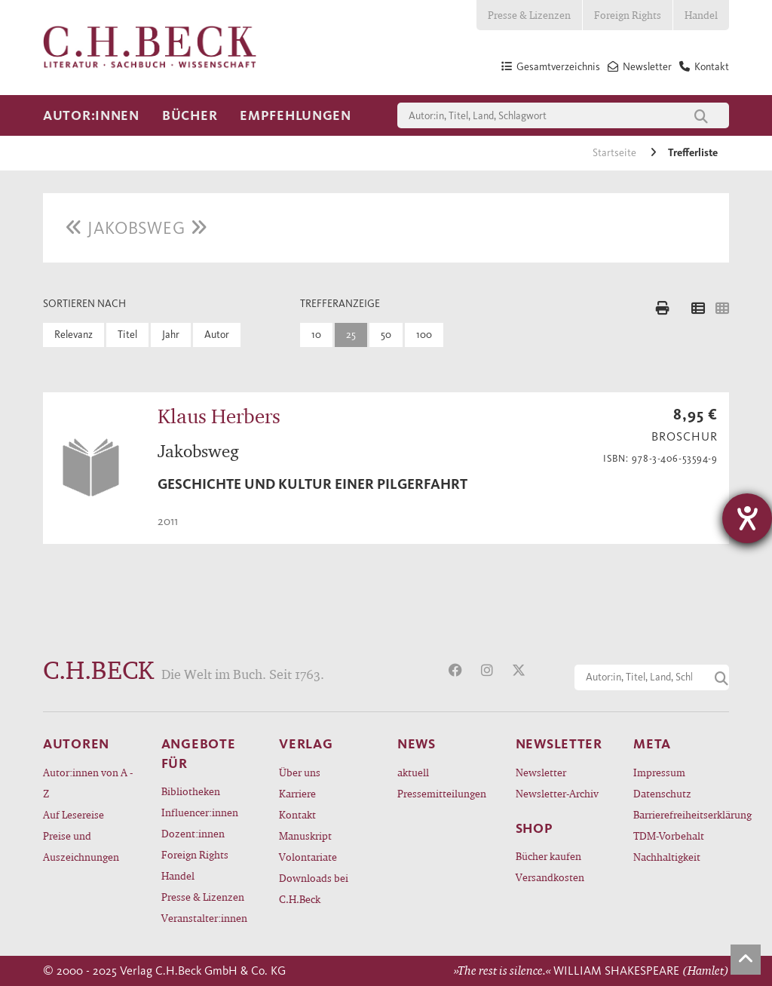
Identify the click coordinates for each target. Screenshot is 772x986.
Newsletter (541, 772)
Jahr (170, 334)
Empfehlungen (295, 115)
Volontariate (308, 856)
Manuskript (305, 835)
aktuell (413, 772)
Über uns (299, 772)
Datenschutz (662, 793)
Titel (127, 334)
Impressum (659, 772)
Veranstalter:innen (204, 917)
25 (351, 334)
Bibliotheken (190, 791)
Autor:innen (91, 115)
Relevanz (73, 334)
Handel (701, 14)
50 (386, 334)
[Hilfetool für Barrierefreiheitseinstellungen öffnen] (747, 518)
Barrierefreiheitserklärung (681, 814)
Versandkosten (550, 877)
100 (424, 334)
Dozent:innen (193, 833)
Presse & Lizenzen (529, 14)
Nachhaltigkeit (666, 856)
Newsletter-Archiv (557, 793)
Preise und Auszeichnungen (81, 846)
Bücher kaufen (548, 855)
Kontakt (297, 814)
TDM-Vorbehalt (668, 835)
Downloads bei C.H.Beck (313, 888)
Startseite (616, 152)
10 (316, 334)
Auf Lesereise (73, 814)
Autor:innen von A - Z (88, 783)
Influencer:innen (199, 812)
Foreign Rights (627, 14)
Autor (216, 334)
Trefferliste (693, 152)
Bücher (189, 115)
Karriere (297, 793)
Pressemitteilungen (441, 793)
